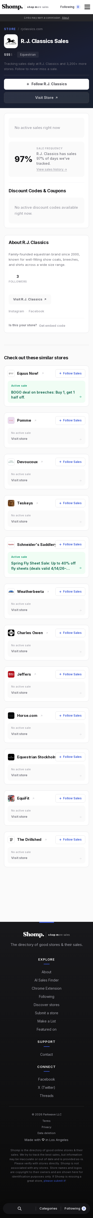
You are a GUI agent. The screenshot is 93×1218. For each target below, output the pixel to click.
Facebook (36, 311)
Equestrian (28, 54)
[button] (88, 7)
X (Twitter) (46, 1087)
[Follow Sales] (46, 84)
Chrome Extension (47, 988)
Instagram (16, 311)
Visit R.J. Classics (30, 299)
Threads (47, 1096)
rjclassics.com (32, 29)
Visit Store (46, 97)
